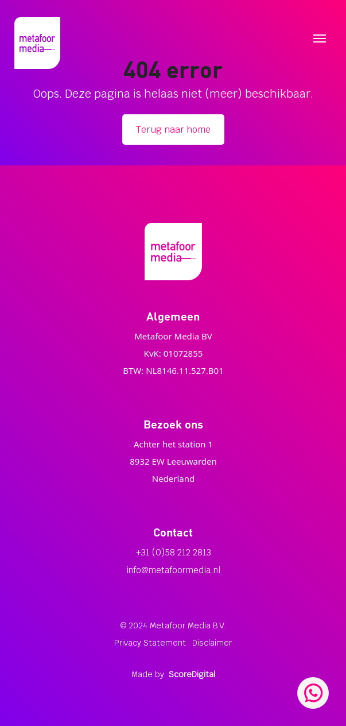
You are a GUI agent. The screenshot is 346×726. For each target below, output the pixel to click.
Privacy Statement (150, 643)
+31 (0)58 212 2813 (173, 552)
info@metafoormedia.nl (173, 570)
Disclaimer (212, 643)
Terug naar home (173, 129)
